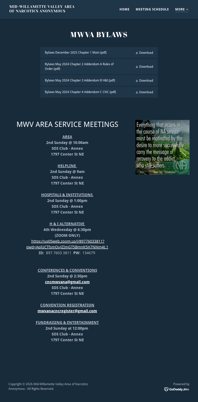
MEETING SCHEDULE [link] (152, 9)
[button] (182, 9)
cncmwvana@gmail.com (67, 282)
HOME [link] (124, 9)
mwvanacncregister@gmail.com (67, 311)
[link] (52, 11)
